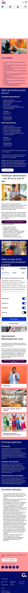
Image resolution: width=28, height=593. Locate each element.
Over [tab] (23, 272)
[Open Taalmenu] (2, 6)
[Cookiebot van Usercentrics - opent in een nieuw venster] (20, 269)
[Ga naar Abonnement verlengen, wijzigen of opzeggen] (14, 400)
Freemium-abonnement (13, 84)
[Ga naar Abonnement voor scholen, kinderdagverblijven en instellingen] (14, 425)
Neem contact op (4, 582)
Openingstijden (4, 584)
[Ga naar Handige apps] (14, 377)
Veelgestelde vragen (13, 582)
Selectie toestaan (14, 323)
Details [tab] (14, 272)
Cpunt (3, 2)
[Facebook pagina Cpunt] (2, 567)
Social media (22, 581)
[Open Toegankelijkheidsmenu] (10, 6)
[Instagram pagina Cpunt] (6, 567)
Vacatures (12, 584)
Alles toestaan (14, 319)
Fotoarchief (21, 583)
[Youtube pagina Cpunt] (13, 567)
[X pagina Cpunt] (10, 567)
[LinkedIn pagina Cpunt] (17, 567)
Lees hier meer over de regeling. (14, 483)
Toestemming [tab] (5, 272)
